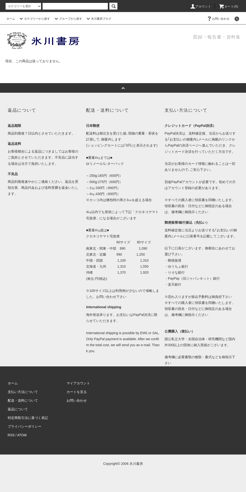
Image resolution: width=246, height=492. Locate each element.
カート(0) (228, 6)
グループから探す (67, 18)
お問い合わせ (217, 18)
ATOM (22, 435)
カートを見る (77, 392)
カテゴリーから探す (34, 18)
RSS (11, 435)
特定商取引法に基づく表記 (28, 418)
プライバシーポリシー (24, 426)
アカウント (200, 6)
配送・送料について (23, 400)
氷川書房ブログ (98, 18)
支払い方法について (23, 392)
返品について (18, 409)
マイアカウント (78, 383)
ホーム (10, 18)
